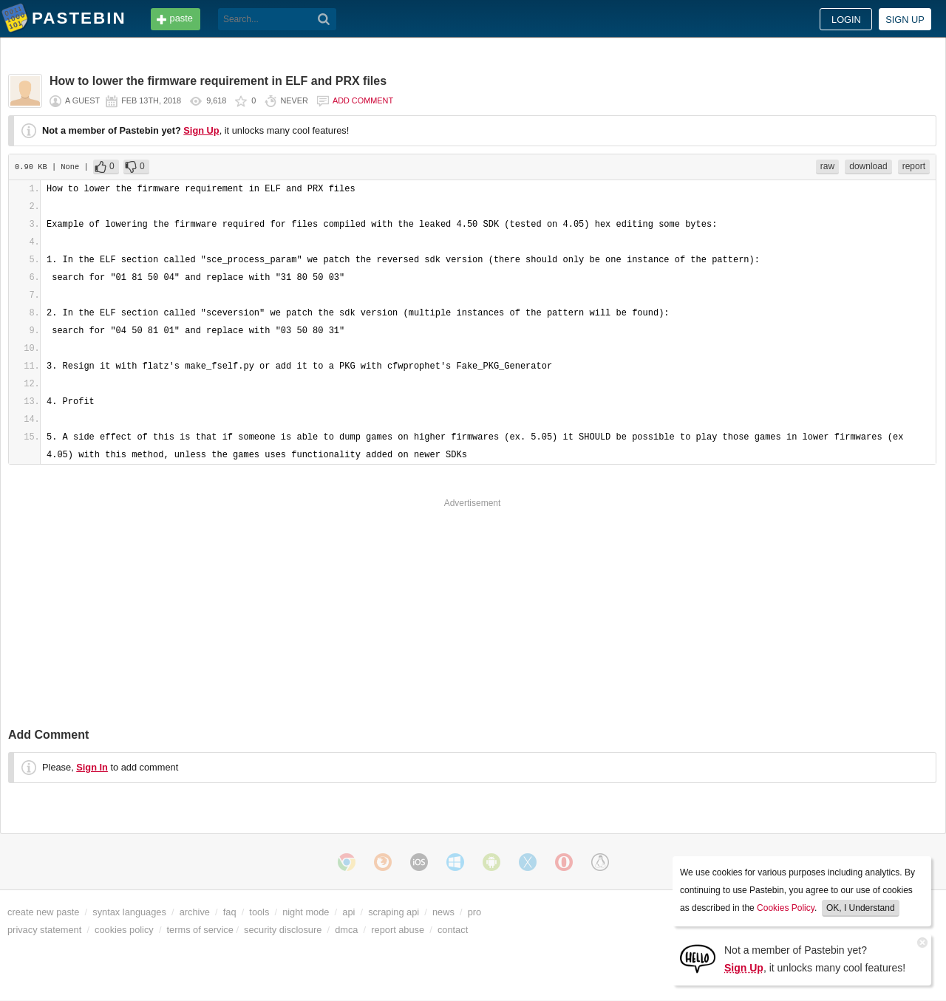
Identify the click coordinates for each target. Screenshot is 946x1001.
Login (846, 19)
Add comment (363, 100)
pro (475, 912)
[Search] (324, 19)
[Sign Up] (697, 958)
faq (229, 912)
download (868, 166)
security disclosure (282, 929)
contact (453, 929)
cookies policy (124, 929)
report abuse (397, 929)
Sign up (905, 19)
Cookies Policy (785, 908)
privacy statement (44, 929)
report (913, 166)
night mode (305, 912)
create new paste (43, 912)
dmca (346, 929)
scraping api (393, 912)
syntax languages (129, 912)
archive (195, 912)
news (443, 912)
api (348, 912)
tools (259, 912)
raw (827, 166)
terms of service (200, 929)
